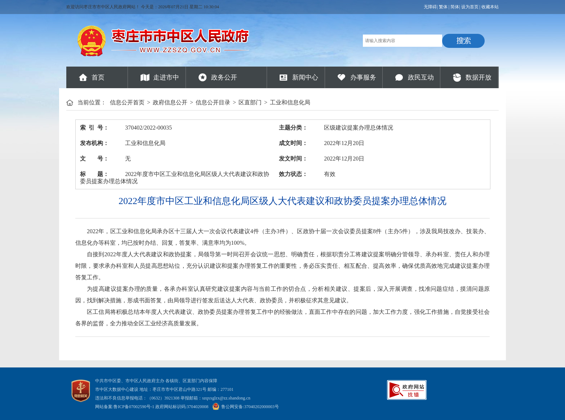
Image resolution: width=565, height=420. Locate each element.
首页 (98, 77)
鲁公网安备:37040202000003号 (245, 406)
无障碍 (430, 6)
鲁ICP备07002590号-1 (134, 406)
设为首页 (470, 6)
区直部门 (250, 102)
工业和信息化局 (290, 102)
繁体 (443, 6)
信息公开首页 (127, 102)
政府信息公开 (170, 102)
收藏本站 (490, 6)
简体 (454, 6)
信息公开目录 (213, 102)
